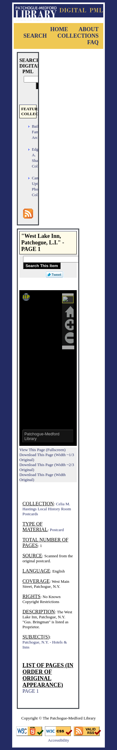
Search (35, 36)
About (89, 29)
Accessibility (58, 740)
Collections (78, 36)
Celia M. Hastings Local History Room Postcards (46, 509)
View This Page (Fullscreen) (42, 449)
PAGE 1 (30, 691)
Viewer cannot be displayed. (48, 368)
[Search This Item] (63, 259)
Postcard (57, 529)
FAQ (93, 42)
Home (59, 29)
